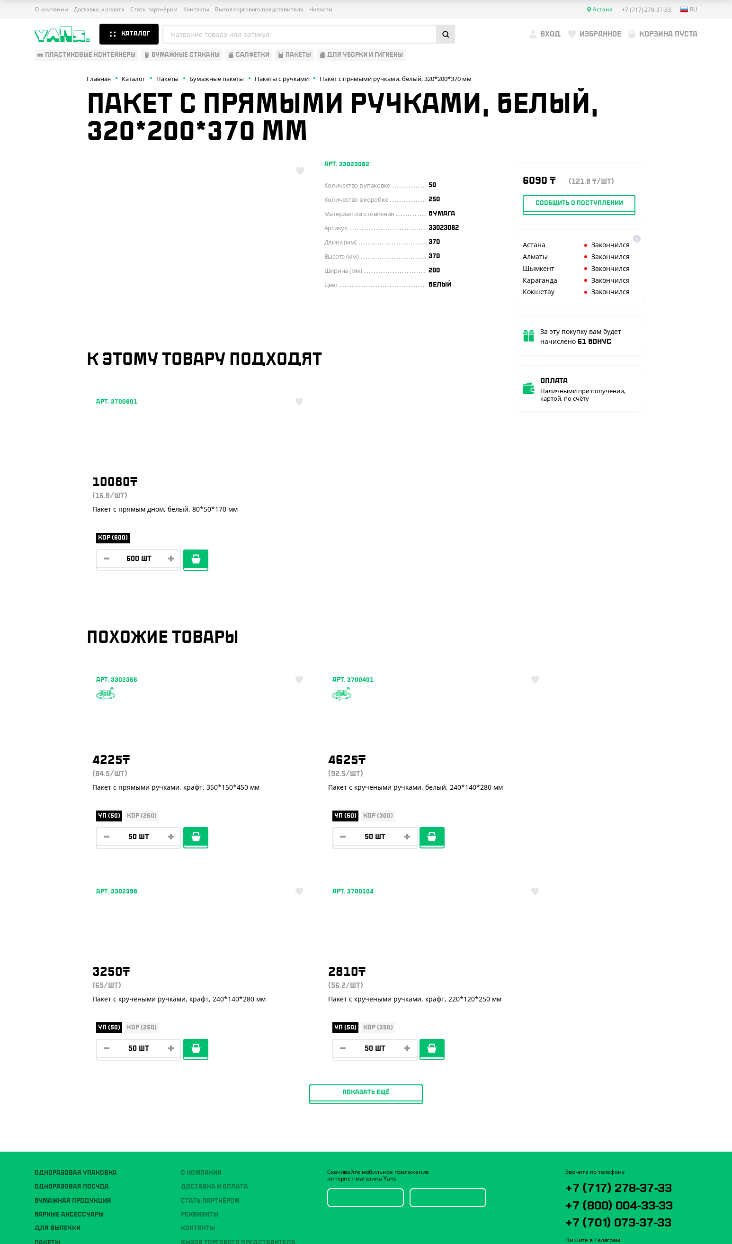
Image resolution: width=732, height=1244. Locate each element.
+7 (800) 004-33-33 (631, 1015)
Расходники (56, 1079)
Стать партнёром (154, 9)
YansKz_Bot (607, 1070)
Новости (320, 9)
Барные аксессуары (69, 1024)
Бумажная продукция (73, 1009)
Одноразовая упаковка (76, 982)
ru (688, 9)
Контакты (196, 9)
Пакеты (47, 1052)
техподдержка (648, 1213)
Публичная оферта (591, 1171)
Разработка (611, 1213)
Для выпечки (57, 1037)
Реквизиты (199, 1024)
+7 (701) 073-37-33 (629, 1034)
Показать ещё (366, 901)
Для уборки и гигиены (72, 1065)
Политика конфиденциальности (610, 1179)
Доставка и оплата (99, 9)
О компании (51, 9)
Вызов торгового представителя (259, 9)
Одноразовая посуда (72, 996)
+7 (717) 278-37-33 (629, 997)
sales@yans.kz (620, 1105)
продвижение (619, 1221)
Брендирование (208, 1079)
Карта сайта (581, 1186)
